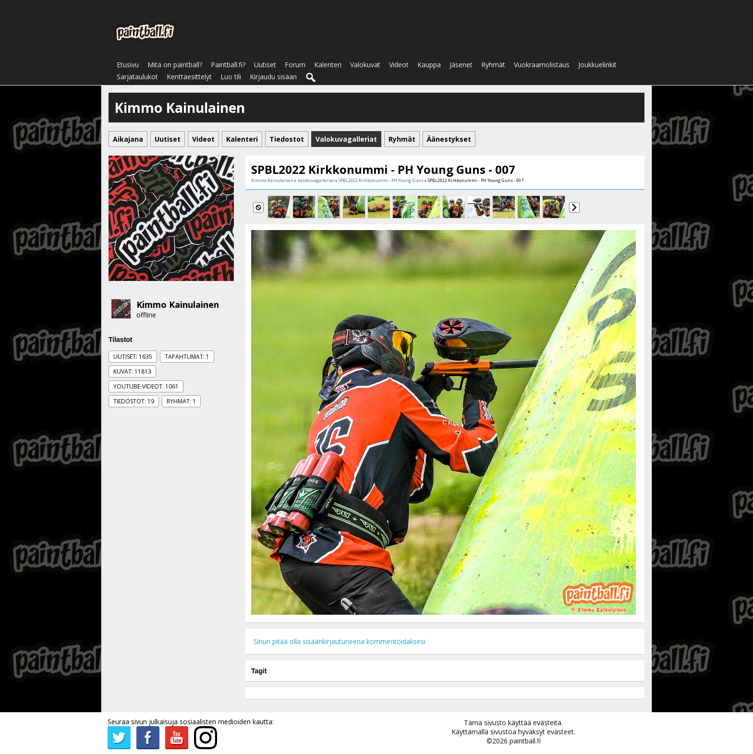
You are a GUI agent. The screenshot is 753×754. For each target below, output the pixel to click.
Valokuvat (365, 64)
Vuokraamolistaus (542, 64)
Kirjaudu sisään (273, 76)
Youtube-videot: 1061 (146, 386)
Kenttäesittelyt (189, 76)
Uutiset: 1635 (132, 357)
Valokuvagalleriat (316, 180)
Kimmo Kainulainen (177, 304)
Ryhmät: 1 (181, 401)
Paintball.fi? (228, 64)
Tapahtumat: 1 (187, 357)
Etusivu (128, 64)
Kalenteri (327, 64)
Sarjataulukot (137, 76)
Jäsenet (461, 64)
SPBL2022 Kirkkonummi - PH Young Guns (381, 180)
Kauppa (429, 64)
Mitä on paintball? (174, 64)
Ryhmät (493, 64)
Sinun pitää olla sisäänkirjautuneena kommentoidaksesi (339, 641)
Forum (295, 64)
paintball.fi (525, 740)
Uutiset (265, 64)
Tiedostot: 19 (133, 401)
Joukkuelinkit (597, 64)
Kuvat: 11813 (132, 371)
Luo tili (230, 76)
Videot (399, 64)
